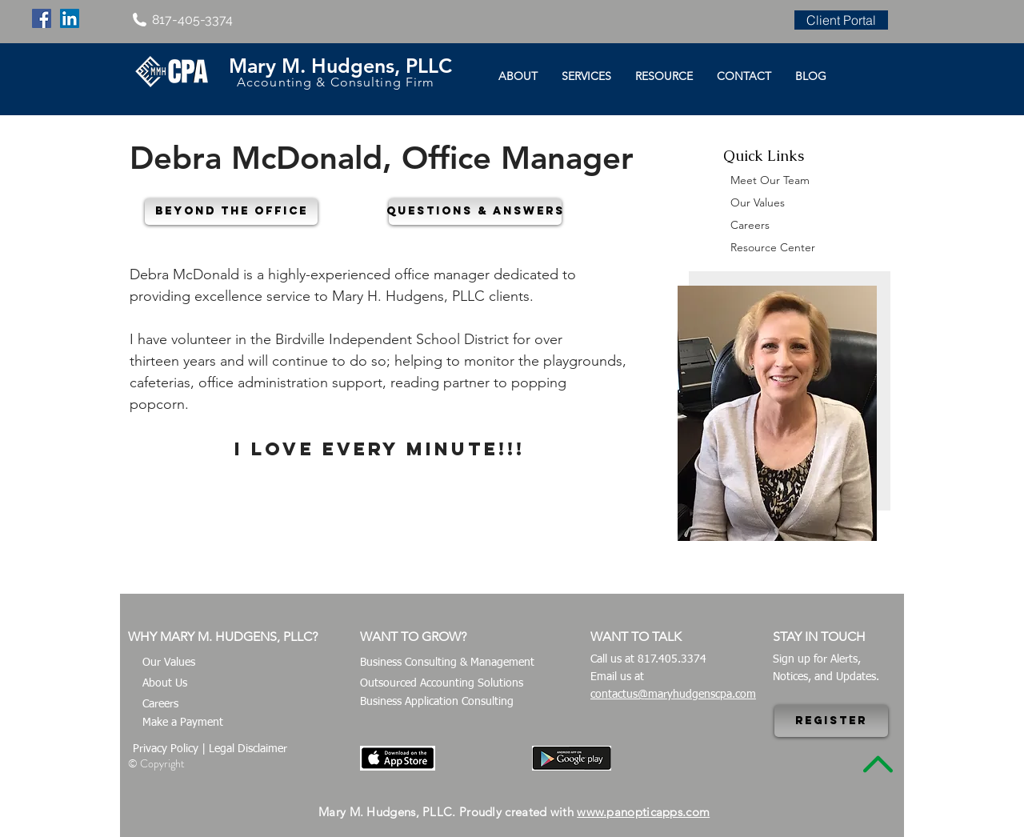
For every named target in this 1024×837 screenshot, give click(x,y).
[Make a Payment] (238, 723)
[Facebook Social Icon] (41, 18)
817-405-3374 (192, 19)
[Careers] (238, 704)
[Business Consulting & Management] (461, 663)
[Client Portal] (841, 20)
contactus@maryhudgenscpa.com (673, 694)
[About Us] (238, 683)
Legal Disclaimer (248, 749)
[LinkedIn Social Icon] (69, 18)
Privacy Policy (165, 749)
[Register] (831, 721)
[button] (231, 211)
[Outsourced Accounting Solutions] (453, 683)
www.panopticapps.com (643, 811)
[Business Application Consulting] (448, 702)
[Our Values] (238, 663)
